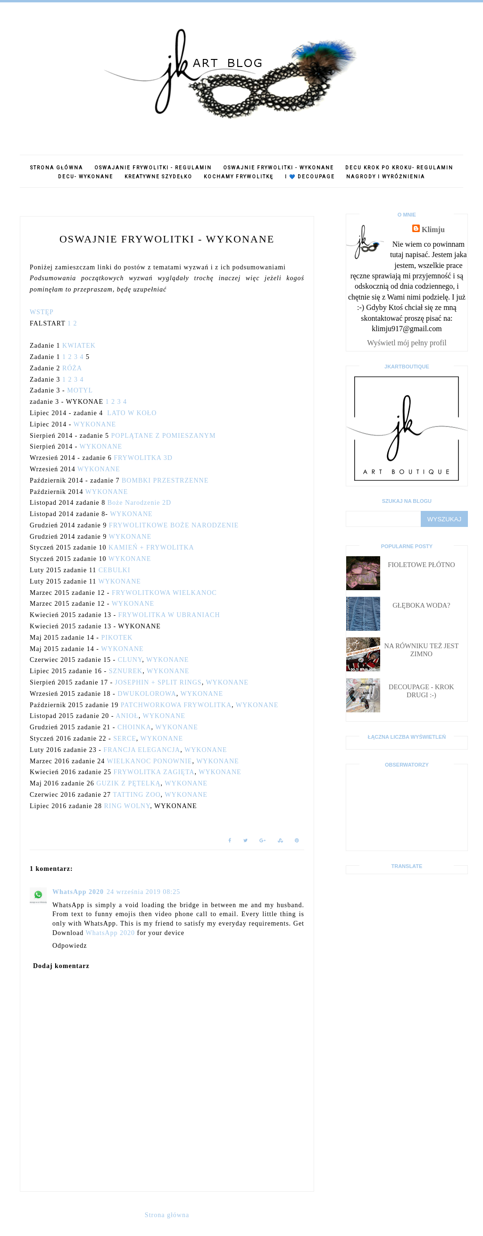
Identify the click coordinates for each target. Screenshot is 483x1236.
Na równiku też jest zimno (421, 650)
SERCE (124, 738)
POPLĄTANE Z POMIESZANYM (163, 435)
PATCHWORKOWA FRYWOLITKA (176, 705)
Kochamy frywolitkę (239, 176)
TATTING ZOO (136, 794)
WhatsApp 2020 (78, 891)
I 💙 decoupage (310, 176)
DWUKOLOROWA (146, 693)
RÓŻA (72, 368)
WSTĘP (42, 312)
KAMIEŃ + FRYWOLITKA (151, 547)
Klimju (433, 229)
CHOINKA (134, 727)
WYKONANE (95, 424)
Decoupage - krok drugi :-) (421, 691)
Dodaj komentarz (61, 965)
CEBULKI (115, 570)
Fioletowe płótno (421, 564)
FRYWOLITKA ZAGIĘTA (153, 772)
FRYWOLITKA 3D (143, 457)
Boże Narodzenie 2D (139, 502)
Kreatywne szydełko (158, 176)
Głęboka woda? (421, 605)
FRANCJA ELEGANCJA (141, 749)
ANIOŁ (127, 715)
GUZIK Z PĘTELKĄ (128, 783)
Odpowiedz (69, 945)
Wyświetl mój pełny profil (406, 343)
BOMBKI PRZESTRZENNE (165, 480)
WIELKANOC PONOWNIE (149, 761)
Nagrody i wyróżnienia (385, 176)
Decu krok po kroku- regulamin (399, 167)
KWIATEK (79, 345)
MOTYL (80, 390)
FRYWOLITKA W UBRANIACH (169, 614)
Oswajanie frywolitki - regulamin (153, 167)
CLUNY (130, 659)
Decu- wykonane (85, 176)
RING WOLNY (127, 806)
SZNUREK (126, 671)
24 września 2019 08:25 (143, 891)
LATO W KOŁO (132, 413)
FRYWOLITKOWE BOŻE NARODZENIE (174, 525)
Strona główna (56, 167)
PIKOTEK (117, 637)
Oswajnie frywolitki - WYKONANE (278, 167)
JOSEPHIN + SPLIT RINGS (158, 682)
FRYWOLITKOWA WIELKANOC (164, 592)
